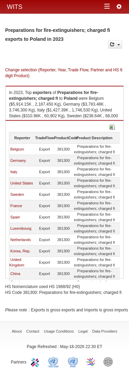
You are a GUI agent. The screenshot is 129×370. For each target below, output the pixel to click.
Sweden (17, 194)
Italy (13, 172)
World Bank (110, 361)
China (15, 274)
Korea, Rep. (20, 251)
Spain (15, 217)
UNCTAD (55, 361)
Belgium (17, 149)
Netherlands (20, 240)
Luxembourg (20, 228)
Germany (18, 160)
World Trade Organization (91, 361)
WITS (14, 6)
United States (21, 183)
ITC (36, 361)
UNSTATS (73, 361)
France (16, 206)
